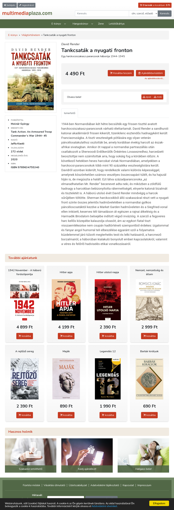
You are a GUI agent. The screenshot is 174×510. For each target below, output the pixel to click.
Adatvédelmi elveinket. (105, 506)
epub (147, 97)
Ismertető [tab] (69, 113)
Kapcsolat (128, 485)
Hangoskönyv (80, 24)
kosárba (24, 336)
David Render (70, 44)
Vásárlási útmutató (54, 485)
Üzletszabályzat (78, 485)
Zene (101, 24)
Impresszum (144, 485)
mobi (158, 97)
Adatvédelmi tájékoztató (104, 485)
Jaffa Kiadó (17, 143)
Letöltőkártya (116, 24)
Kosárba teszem (121, 73)
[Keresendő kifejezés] (102, 13)
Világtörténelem (30, 35)
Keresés (164, 13)
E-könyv (56, 24)
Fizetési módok (31, 485)
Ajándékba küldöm (150, 73)
